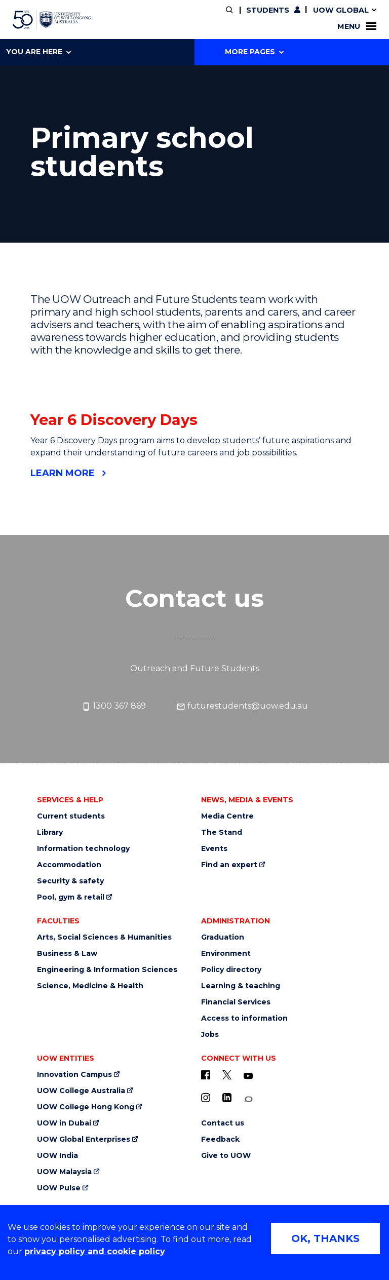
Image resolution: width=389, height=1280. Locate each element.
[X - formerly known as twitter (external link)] (227, 1074)
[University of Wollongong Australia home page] (52, 19)
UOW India (57, 1155)
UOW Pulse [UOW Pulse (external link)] (59, 1188)
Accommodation (69, 865)
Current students (71, 816)
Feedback (220, 1139)
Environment (226, 953)
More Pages (254, 51)
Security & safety (70, 881)
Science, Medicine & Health (90, 986)
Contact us (222, 1123)
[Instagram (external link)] (205, 1097)
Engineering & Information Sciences (107, 969)
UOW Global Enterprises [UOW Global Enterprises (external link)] (83, 1139)
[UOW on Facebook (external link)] (205, 1074)
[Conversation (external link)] (248, 1099)
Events (214, 848)
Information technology (83, 848)
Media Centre (227, 816)
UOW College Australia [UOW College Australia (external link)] (81, 1091)
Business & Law (67, 953)
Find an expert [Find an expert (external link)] (229, 865)
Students (267, 10)
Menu (356, 26)
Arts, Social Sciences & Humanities (104, 937)
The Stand (221, 832)
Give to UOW (226, 1155)
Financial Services (235, 1002)
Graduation (222, 937)
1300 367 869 (114, 706)
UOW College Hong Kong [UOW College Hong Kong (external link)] (85, 1107)
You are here (38, 51)
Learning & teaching (240, 986)
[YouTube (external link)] (248, 1076)
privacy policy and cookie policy (94, 1251)
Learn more (62, 473)
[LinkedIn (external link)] (227, 1097)
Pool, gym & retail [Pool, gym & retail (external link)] (70, 897)
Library (50, 832)
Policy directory (231, 969)
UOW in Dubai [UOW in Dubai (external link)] (64, 1123)
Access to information (244, 1018)
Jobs (210, 1034)
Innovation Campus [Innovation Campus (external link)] (74, 1074)
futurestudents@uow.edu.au (242, 706)
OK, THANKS (325, 1238)
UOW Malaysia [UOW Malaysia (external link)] (64, 1172)
